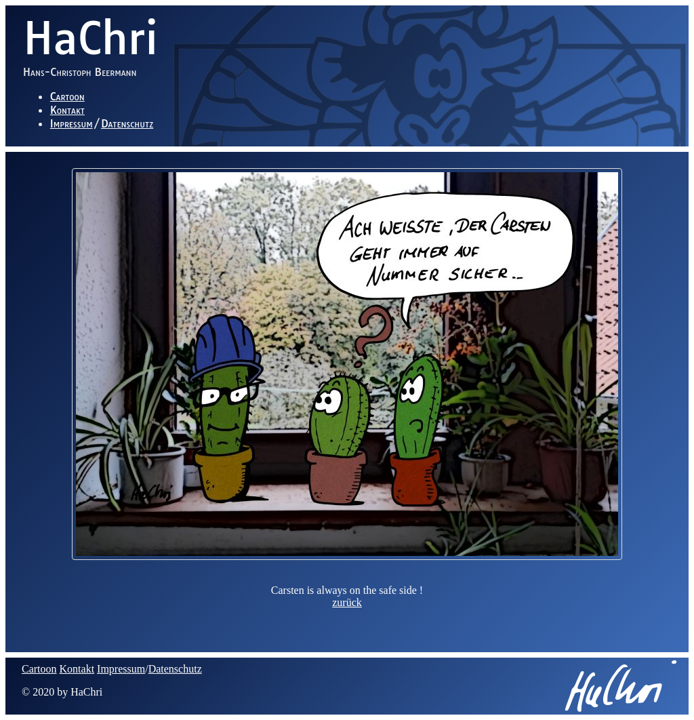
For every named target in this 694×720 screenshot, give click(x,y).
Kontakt (67, 110)
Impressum (71, 123)
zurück (347, 602)
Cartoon (67, 96)
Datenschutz (127, 123)
